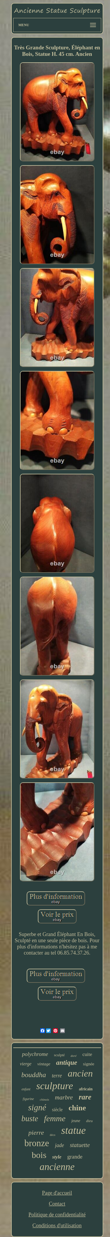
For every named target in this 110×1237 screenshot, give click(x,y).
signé (37, 1107)
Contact (57, 1204)
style (56, 1157)
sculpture (54, 1085)
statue (73, 1130)
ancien (80, 1073)
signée (88, 1064)
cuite (87, 1054)
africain (86, 1089)
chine (77, 1108)
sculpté (59, 1055)
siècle (57, 1109)
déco (52, 1134)
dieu (89, 1121)
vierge (25, 1063)
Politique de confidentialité (57, 1215)
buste (29, 1118)
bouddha (33, 1075)
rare (85, 1097)
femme (54, 1118)
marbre (64, 1097)
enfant (26, 1089)
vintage (43, 1064)
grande (74, 1157)
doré (74, 1055)
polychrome (35, 1054)
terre (57, 1076)
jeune (75, 1121)
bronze (36, 1143)
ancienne (57, 1166)
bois (39, 1155)
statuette (80, 1145)
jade (59, 1145)
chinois (44, 1099)
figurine (28, 1099)
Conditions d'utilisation (57, 1225)
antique (66, 1062)
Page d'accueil (57, 1193)
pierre (36, 1132)
